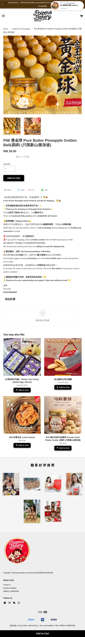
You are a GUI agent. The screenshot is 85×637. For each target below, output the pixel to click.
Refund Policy (33, 625)
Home (5, 29)
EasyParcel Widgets (9, 588)
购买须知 (13, 625)
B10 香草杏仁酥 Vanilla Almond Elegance (70, 5)
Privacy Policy (22, 625)
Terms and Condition (47, 625)
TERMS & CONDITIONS (11, 591)
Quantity (6, 164)
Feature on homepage (21, 29)
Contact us (7, 585)
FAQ (56, 625)
